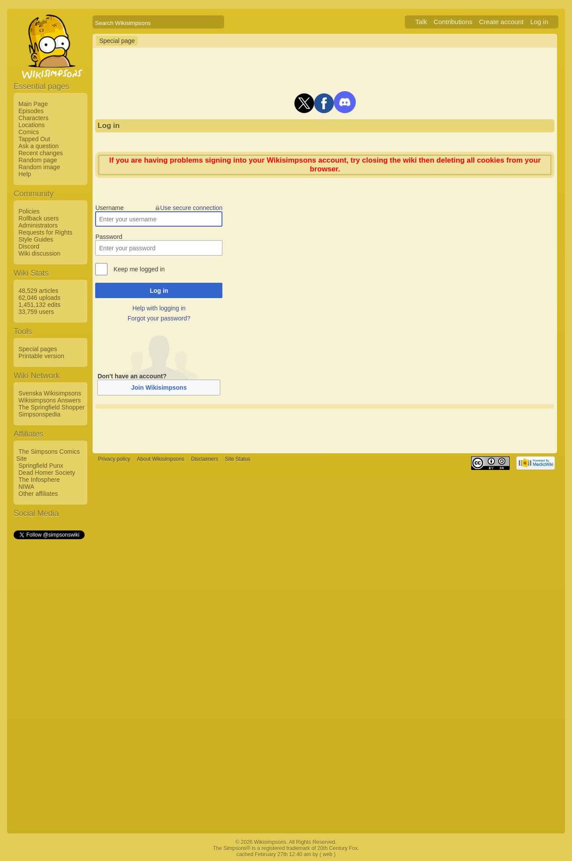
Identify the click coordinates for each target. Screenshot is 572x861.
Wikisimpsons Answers (49, 400)
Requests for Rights (45, 232)
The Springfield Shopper (51, 407)
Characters (33, 117)
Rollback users (38, 218)
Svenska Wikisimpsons (49, 393)
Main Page (33, 103)
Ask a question (38, 145)
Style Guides (35, 239)
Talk (421, 21)
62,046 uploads (39, 297)
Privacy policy (114, 459)
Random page (37, 160)
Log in (539, 21)
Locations (31, 124)
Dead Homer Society (46, 472)
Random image (39, 167)
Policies (28, 211)
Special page (117, 40)
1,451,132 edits (39, 304)
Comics (28, 131)
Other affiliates (38, 493)
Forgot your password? (159, 318)
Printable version (41, 355)
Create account (501, 21)
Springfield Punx (40, 465)
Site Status (237, 459)
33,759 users (36, 311)
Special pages (37, 348)
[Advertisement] (49, 672)
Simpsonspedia (39, 414)
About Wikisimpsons (160, 459)
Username (109, 207)
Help (24, 174)
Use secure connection (191, 207)
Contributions (453, 21)
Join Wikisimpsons (159, 387)
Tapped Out (34, 138)
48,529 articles (38, 290)
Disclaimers (204, 459)
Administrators (37, 225)
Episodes (31, 110)
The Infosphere (39, 479)
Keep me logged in (139, 269)
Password (108, 236)
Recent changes (40, 153)
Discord (28, 246)
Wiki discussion (39, 253)
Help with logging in (159, 308)
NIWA (26, 486)
